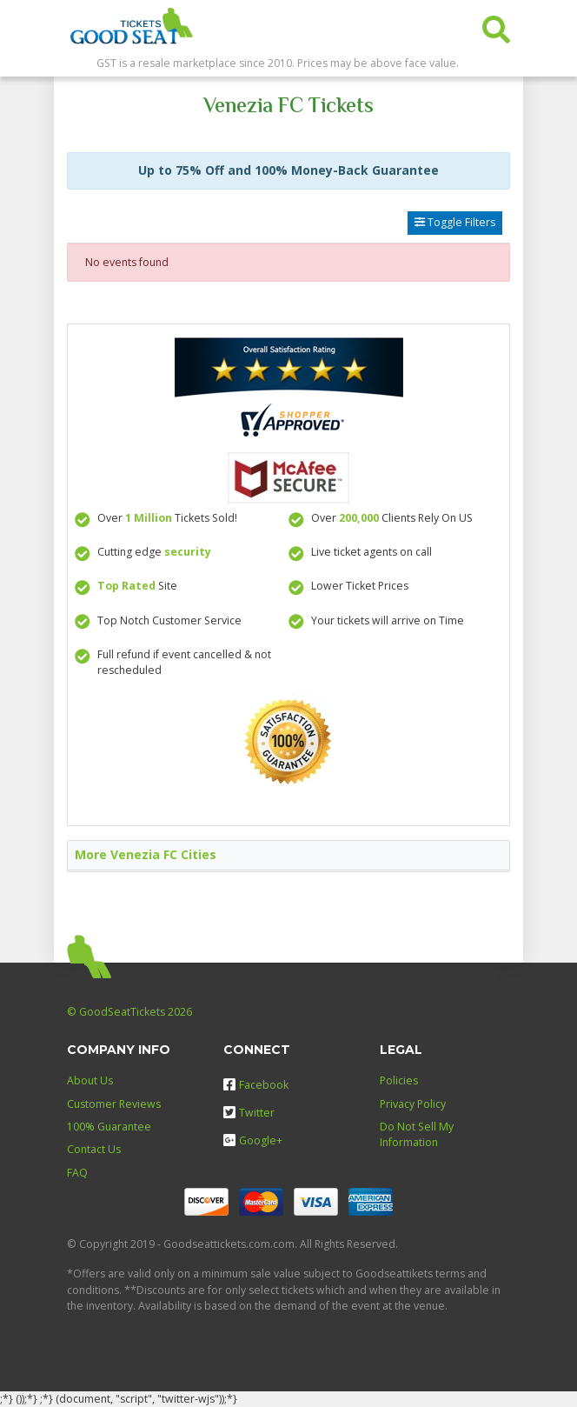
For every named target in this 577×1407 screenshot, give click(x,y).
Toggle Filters (455, 222)
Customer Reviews (114, 1104)
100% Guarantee (109, 1126)
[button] (496, 25)
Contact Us (94, 1149)
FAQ (77, 1172)
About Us (90, 1080)
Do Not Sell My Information (417, 1134)
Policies (399, 1080)
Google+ (252, 1140)
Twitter (249, 1112)
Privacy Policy (413, 1104)
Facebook (255, 1084)
